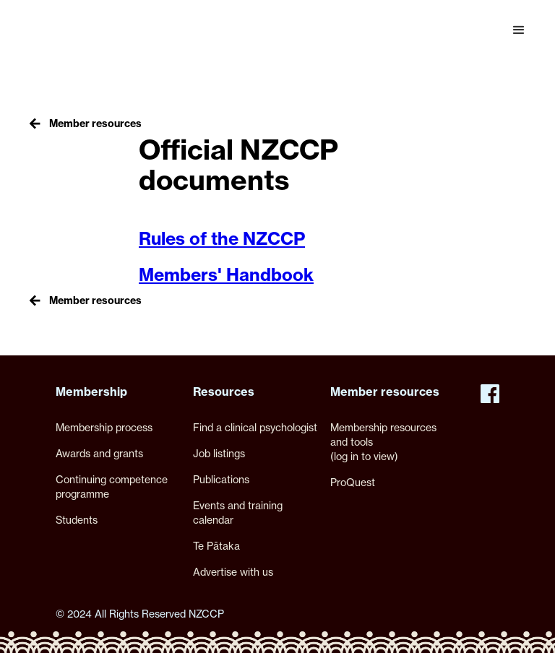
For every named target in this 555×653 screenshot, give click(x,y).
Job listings (219, 453)
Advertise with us (233, 572)
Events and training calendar (238, 512)
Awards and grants (99, 453)
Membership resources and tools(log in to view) (383, 441)
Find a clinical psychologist (255, 427)
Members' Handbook (226, 274)
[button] (519, 30)
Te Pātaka (216, 546)
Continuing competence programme (112, 486)
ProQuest (352, 482)
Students (77, 520)
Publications (221, 479)
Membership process (104, 427)
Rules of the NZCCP (222, 238)
